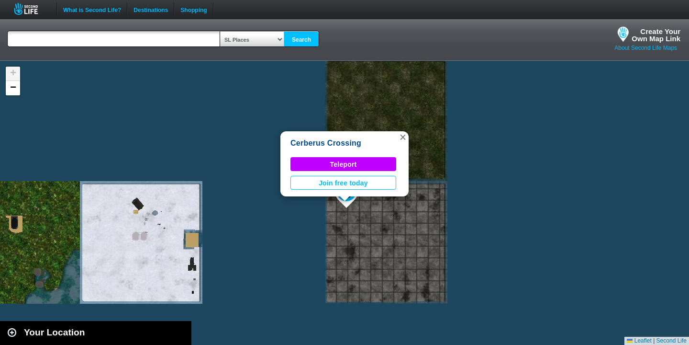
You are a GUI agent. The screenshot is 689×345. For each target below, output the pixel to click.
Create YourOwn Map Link (656, 35)
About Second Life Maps (645, 48)
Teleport (343, 164)
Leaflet (639, 340)
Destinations (150, 9)
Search (301, 39)
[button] (403, 137)
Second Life (31, 8)
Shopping (193, 9)
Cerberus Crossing (325, 143)
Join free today (343, 183)
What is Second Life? (92, 9)
